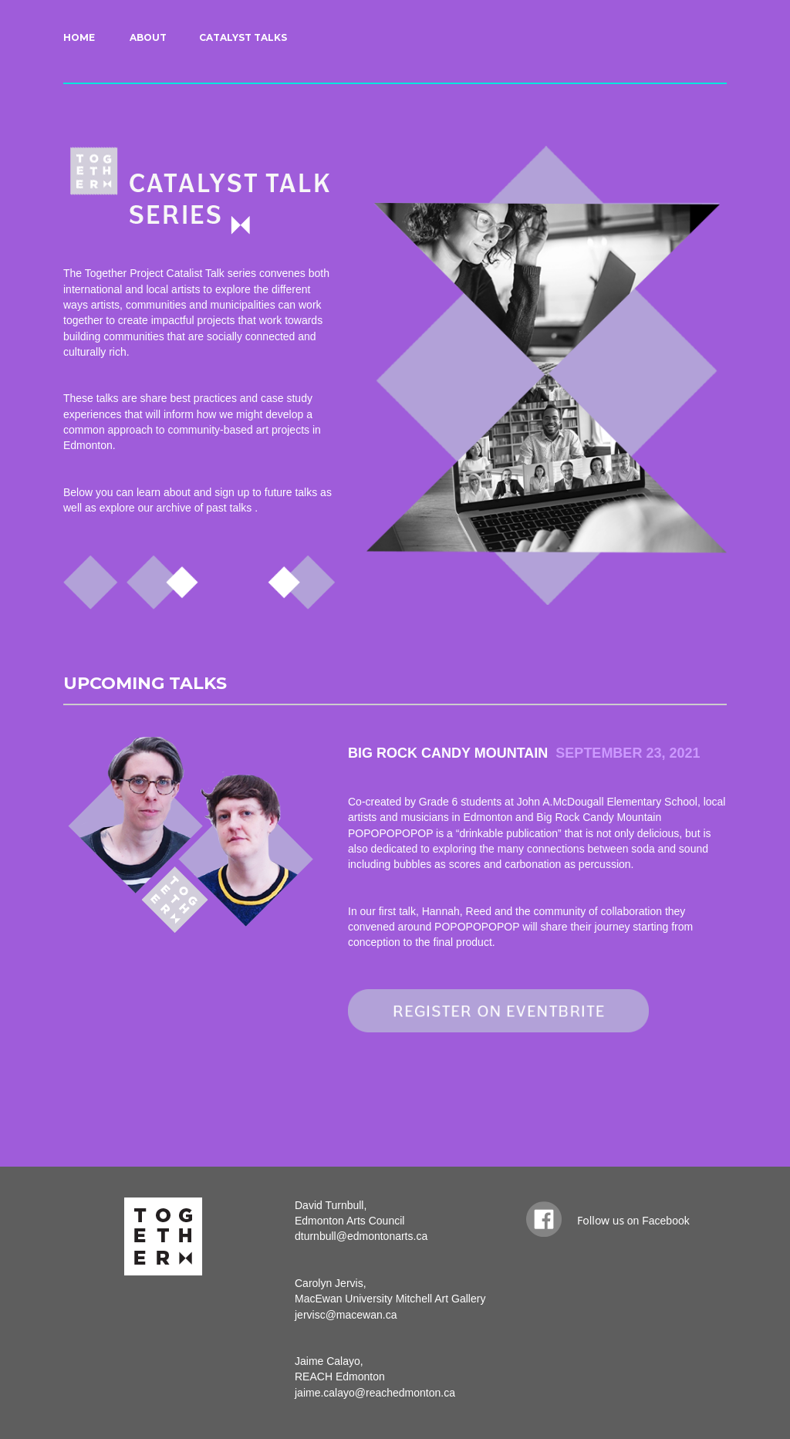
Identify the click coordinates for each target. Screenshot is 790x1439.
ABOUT (148, 37)
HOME (79, 37)
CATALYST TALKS (243, 37)
